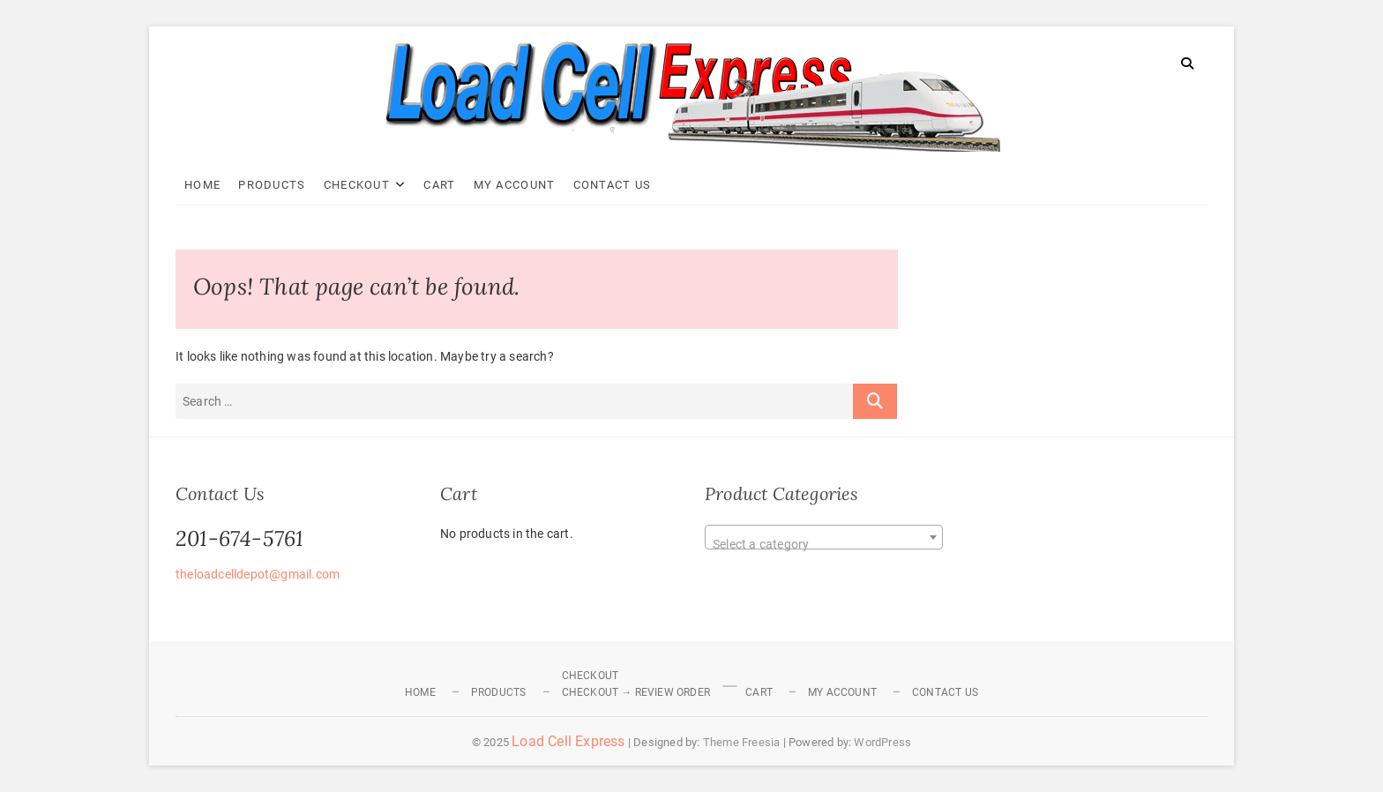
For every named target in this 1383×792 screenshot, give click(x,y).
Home (202, 184)
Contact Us (612, 184)
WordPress (882, 742)
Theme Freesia (742, 742)
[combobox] (824, 537)
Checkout (357, 184)
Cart (439, 184)
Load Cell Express (568, 741)
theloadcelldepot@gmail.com (258, 574)
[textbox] (824, 544)
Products (271, 184)
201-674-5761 (239, 538)
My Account (515, 184)
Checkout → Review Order (636, 692)
